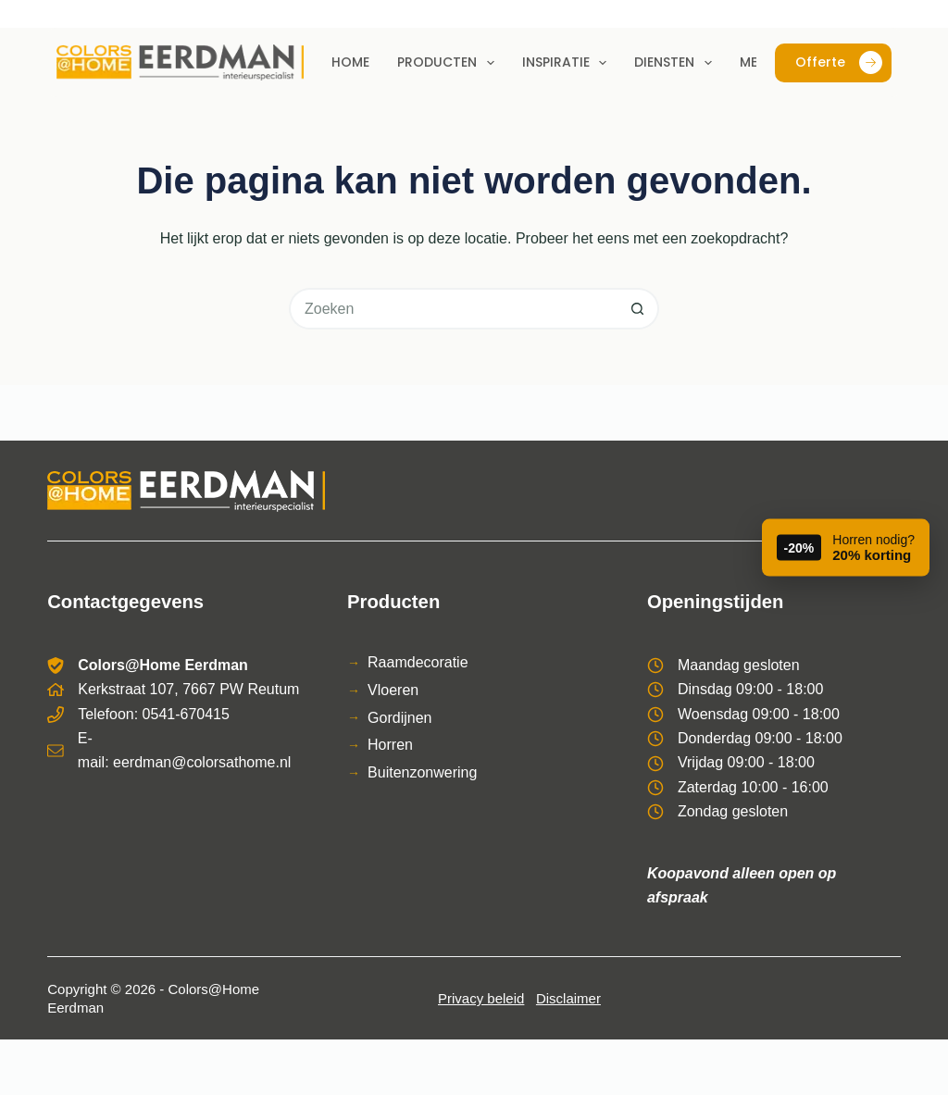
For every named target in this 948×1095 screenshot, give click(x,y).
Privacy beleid (481, 998)
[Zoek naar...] (453, 309)
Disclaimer (568, 998)
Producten (449, 63)
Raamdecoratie (418, 662)
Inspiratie (568, 63)
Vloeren (393, 690)
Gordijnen (399, 718)
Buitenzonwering (422, 772)
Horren (390, 745)
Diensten (676, 63)
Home (350, 62)
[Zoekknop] (638, 309)
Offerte (838, 62)
